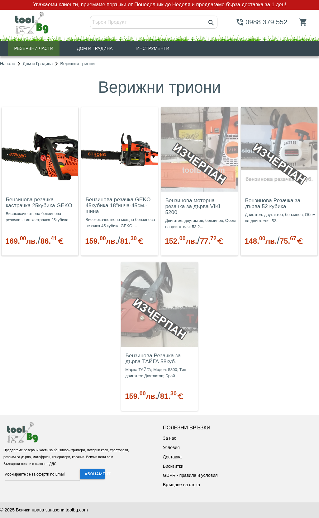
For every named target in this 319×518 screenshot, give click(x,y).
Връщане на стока (181, 484)
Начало (7, 63)
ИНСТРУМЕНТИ (152, 48)
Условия (171, 447)
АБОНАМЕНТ (95, 474)
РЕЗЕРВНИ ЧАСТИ (34, 48)
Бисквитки (173, 466)
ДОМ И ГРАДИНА (95, 48)
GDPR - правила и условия (190, 475)
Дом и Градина (38, 63)
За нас (169, 438)
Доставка (172, 456)
